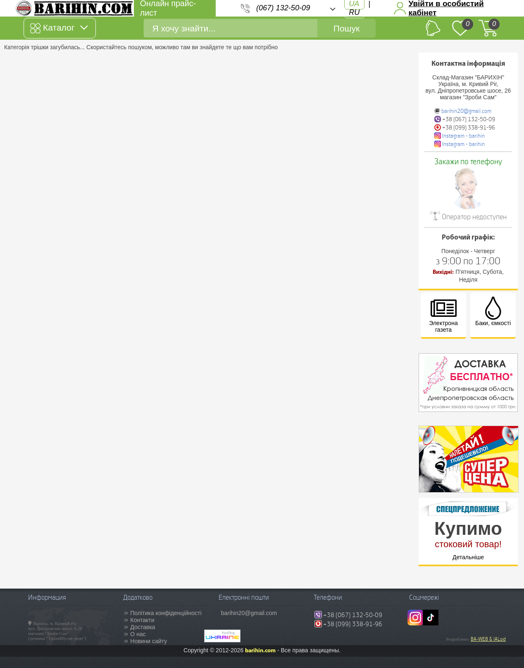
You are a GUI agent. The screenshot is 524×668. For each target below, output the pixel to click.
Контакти (142, 620)
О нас (137, 634)
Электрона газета (443, 315)
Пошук (346, 28)
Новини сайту (148, 641)
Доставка (142, 627)
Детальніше (468, 557)
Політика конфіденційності (165, 613)
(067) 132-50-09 (283, 8)
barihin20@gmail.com (466, 111)
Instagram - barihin (463, 136)
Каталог (59, 28)
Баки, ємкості (493, 311)
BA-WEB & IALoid (488, 639)
